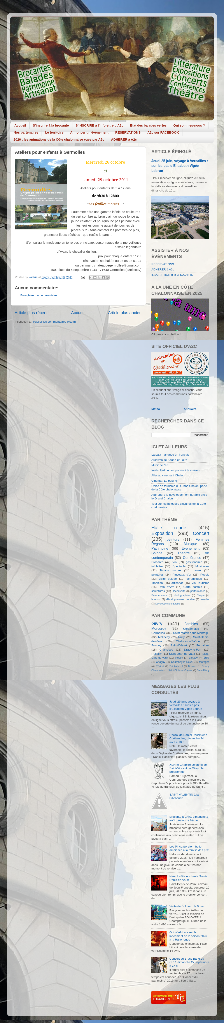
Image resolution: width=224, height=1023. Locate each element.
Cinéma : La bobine (164, 480)
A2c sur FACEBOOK (163, 132)
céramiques (194, 578)
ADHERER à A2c (124, 139)
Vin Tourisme (200, 583)
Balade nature (170, 570)
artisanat (177, 583)
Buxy (206, 657)
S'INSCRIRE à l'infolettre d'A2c (99, 125)
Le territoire (54, 132)
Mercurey (158, 628)
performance (197, 591)
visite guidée (168, 578)
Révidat (160, 666)
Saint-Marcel (176, 666)
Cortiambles (191, 628)
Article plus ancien (125, 312)
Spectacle (179, 566)
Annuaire (190, 409)
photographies (181, 595)
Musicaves (202, 566)
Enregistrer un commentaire (38, 295)
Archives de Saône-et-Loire (169, 459)
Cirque (201, 595)
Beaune (192, 666)
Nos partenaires (26, 132)
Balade (156, 553)
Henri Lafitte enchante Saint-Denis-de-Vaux (188, 878)
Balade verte (159, 595)
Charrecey (166, 649)
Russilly (156, 653)
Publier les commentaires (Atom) (54, 321)
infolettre (157, 566)
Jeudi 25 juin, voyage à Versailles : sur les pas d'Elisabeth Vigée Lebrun (179, 165)
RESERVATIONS (128, 132)
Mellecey (164, 637)
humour (155, 599)
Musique (190, 544)
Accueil (20, 125)
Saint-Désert (179, 645)
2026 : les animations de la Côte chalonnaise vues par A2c (59, 139)
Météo (155, 409)
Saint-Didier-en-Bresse (180, 670)
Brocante (157, 562)
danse (197, 570)
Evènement (191, 548)
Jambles (191, 624)
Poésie (204, 574)
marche (205, 599)
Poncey (156, 645)
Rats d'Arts (166, 586)
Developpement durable (167, 603)
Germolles (158, 633)
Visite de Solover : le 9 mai (186, 906)
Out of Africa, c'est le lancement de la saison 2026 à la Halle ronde (188, 936)
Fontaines (202, 645)
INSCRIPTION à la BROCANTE (172, 274)
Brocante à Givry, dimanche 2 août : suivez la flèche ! (188, 818)
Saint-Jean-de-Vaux (182, 653)
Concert (201, 533)
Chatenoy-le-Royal (182, 662)
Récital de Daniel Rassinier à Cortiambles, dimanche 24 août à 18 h (188, 738)
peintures (157, 574)
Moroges (204, 662)
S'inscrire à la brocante (51, 125)
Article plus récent (31, 312)
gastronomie (194, 562)
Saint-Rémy (203, 670)
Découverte (179, 591)
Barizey (193, 657)
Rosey (179, 657)
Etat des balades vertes (148, 125)
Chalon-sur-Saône (188, 641)
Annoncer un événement (89, 132)
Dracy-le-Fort (192, 649)
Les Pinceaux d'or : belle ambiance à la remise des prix (188, 848)
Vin (174, 562)
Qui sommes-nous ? (189, 125)
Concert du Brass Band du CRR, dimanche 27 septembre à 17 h (189, 962)
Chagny (160, 662)
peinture (173, 539)
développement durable (180, 599)
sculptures (158, 591)
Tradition (157, 583)
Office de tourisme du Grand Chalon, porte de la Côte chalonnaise (179, 487)
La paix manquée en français (170, 454)
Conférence (192, 558)
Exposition (162, 533)
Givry (156, 623)
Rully (181, 637)
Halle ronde (168, 527)
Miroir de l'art (159, 465)
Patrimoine (159, 548)
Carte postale (192, 586)
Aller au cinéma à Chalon (167, 475)
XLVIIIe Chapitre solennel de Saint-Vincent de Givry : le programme (188, 768)
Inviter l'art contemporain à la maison (175, 470)
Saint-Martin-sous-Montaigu (191, 633)
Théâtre (183, 553)
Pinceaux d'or (182, 574)
